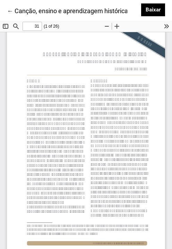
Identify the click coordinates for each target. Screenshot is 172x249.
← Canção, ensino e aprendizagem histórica (67, 10)
